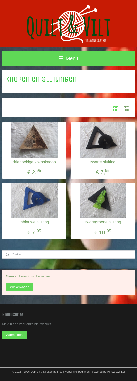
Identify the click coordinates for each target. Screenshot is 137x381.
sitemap (52, 371)
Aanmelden (14, 335)
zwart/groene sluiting (102, 222)
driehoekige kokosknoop (34, 162)
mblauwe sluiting (34, 222)
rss (60, 371)
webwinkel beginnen (77, 371)
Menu (68, 58)
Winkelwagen (19, 287)
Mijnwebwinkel (116, 371)
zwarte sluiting (102, 162)
